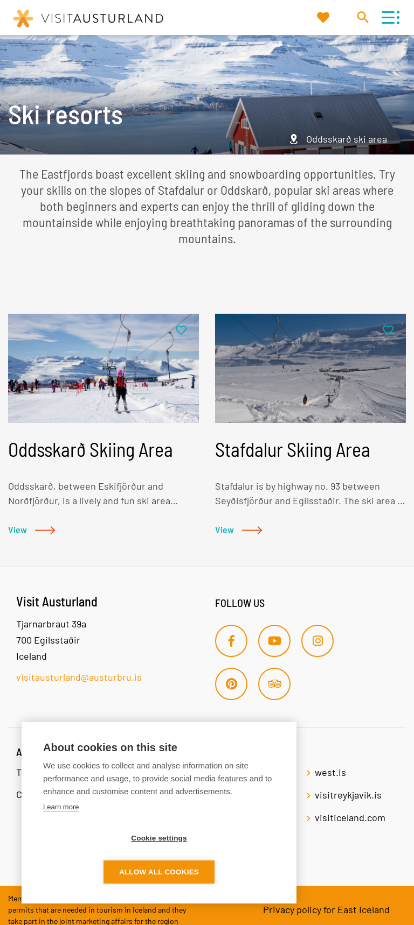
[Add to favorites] (181, 331)
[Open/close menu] (387, 17)
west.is (330, 772)
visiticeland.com (350, 817)
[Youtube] (274, 641)
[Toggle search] (362, 17)
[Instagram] (317, 641)
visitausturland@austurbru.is (79, 677)
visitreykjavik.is (348, 795)
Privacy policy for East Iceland (326, 909)
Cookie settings (97, 872)
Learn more (61, 841)
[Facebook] (231, 641)
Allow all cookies (221, 872)
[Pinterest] (231, 684)
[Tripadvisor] (274, 684)
